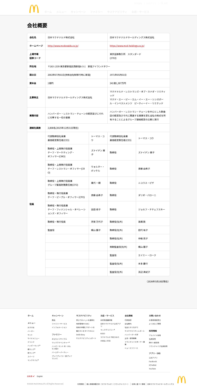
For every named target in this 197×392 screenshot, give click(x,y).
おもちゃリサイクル (59, 339)
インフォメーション (59, 327)
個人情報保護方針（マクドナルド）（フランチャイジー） (108, 384)
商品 (53, 320)
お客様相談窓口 (155, 320)
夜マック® (31, 353)
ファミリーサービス (59, 323)
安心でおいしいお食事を (85, 320)
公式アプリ (151, 3)
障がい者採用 (154, 342)
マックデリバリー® (107, 330)
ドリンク (31, 342)
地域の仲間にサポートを (85, 327)
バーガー (31, 331)
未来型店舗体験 (106, 320)
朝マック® (31, 349)
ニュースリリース (131, 348)
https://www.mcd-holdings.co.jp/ (127, 45)
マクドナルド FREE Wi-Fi (109, 337)
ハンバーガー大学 (131, 334)
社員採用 (152, 339)
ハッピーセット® (34, 345)
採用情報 (138, 3)
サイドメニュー (33, 338)
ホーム (48, 12)
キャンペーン (78, 12)
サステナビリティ (117, 12)
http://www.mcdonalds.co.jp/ (63, 45)
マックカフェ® (33, 360)
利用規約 (80, 384)
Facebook (153, 361)
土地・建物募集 (130, 338)
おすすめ (31, 327)
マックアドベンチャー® (60, 342)
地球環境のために (83, 323)
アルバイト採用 (155, 335)
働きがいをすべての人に (85, 331)
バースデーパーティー (60, 352)
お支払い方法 (105, 340)
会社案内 (128, 323)
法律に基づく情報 (138, 384)
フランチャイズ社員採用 (158, 346)
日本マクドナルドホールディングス (160, 384)
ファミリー (96, 12)
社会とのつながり (131, 327)
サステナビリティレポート (86, 338)
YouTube (152, 368)
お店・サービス (140, 12)
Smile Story (80, 334)
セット (30, 334)
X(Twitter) (152, 365)
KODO (102, 333)
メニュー (31, 323)
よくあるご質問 (155, 323)
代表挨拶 (128, 320)
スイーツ (31, 356)
